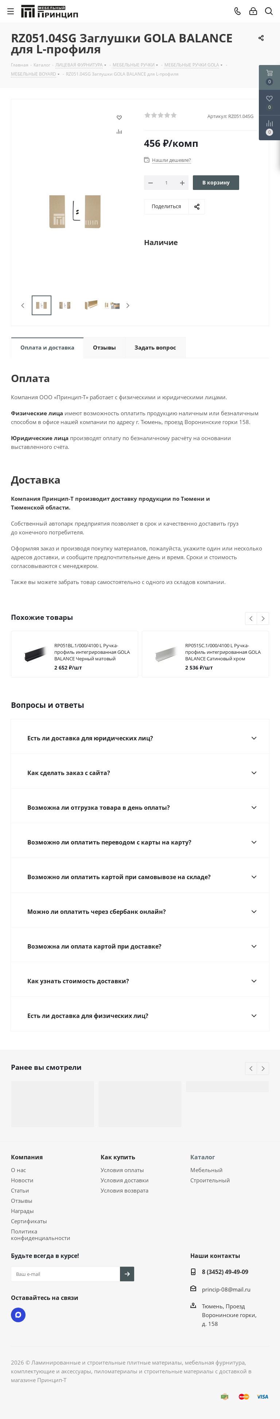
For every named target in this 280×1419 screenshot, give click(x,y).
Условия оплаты (122, 1170)
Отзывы (21, 1200)
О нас (18, 1170)
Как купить (118, 1157)
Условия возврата (124, 1190)
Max (18, 1315)
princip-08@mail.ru (226, 1289)
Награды (22, 1210)
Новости (22, 1180)
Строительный (210, 1180)
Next (127, 305)
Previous (23, 305)
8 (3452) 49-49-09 (225, 1272)
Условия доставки (125, 1180)
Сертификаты (29, 1221)
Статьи (20, 1190)
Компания (27, 1157)
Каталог (202, 1157)
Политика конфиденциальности (40, 1234)
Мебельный (206, 1170)
